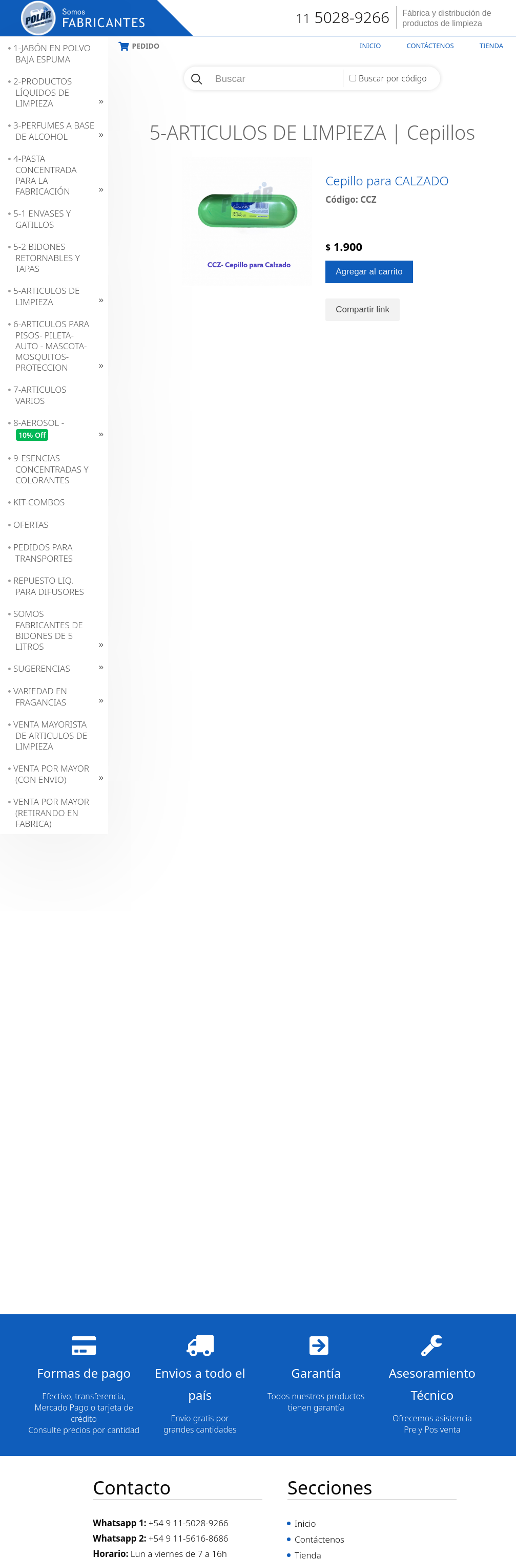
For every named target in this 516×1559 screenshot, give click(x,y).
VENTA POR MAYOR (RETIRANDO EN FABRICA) (51, 812)
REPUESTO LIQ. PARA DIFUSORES (48, 585)
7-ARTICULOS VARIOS (40, 395)
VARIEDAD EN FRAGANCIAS (40, 696)
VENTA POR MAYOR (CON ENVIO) (51, 773)
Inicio (370, 45)
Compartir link (362, 344)
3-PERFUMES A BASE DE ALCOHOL (53, 130)
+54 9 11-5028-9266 (189, 1523)
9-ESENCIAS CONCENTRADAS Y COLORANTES (50, 469)
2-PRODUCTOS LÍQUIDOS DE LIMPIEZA (42, 92)
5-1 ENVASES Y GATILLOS (42, 218)
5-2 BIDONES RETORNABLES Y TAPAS (46, 257)
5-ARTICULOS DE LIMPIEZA (46, 296)
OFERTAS (31, 524)
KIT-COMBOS (39, 502)
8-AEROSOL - (38, 429)
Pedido (145, 46)
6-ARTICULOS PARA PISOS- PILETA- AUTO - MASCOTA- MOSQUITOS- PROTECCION (51, 345)
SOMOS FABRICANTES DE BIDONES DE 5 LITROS (48, 630)
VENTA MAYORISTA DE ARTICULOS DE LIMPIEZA (50, 735)
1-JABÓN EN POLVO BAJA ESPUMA (52, 53)
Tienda (491, 45)
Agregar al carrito (369, 306)
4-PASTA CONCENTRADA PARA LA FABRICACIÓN (45, 175)
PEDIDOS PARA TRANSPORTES (43, 552)
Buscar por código (393, 78)
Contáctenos (430, 45)
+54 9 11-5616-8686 (189, 1538)
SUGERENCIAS (41, 668)
